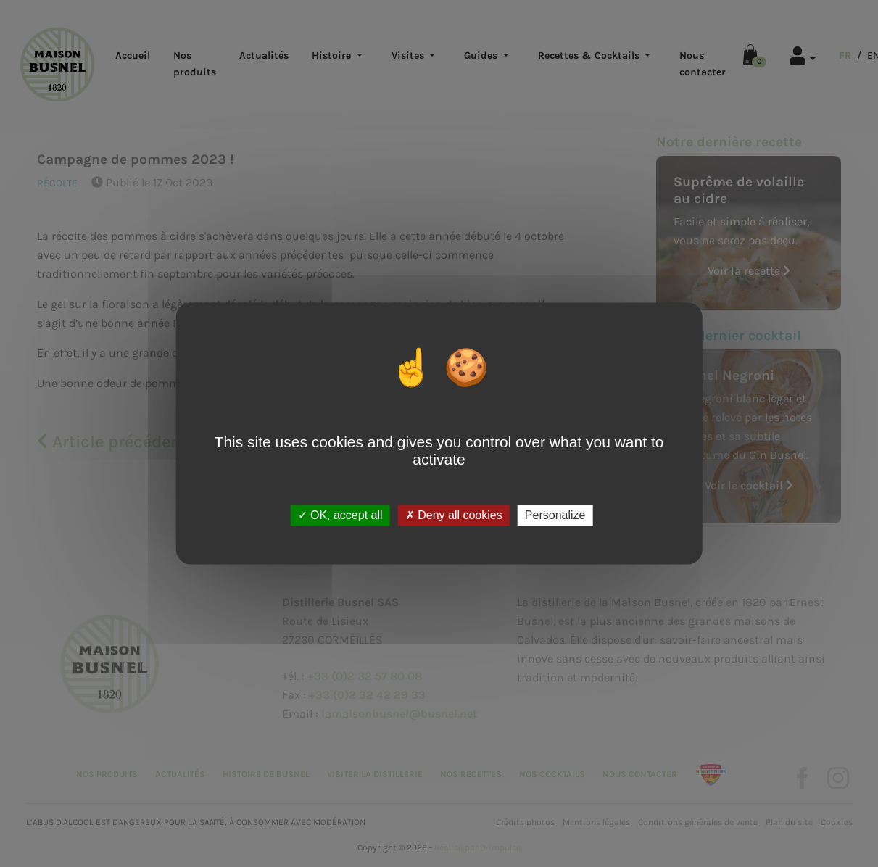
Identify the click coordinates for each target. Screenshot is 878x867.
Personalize (555, 515)
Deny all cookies (453, 515)
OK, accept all (340, 515)
